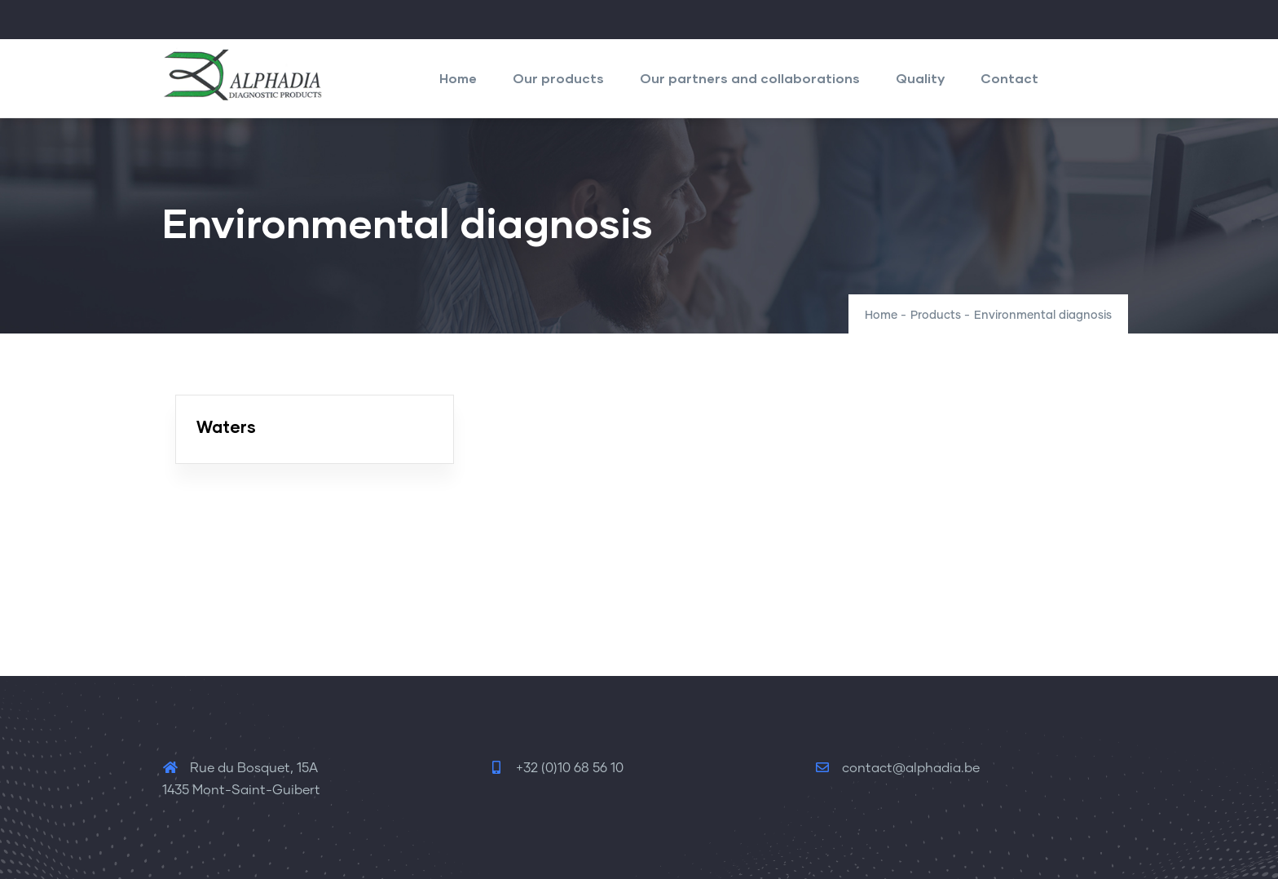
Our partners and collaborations (750, 78)
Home (458, 78)
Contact (1009, 78)
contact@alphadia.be (897, 768)
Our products (558, 78)
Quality (920, 78)
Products (935, 315)
